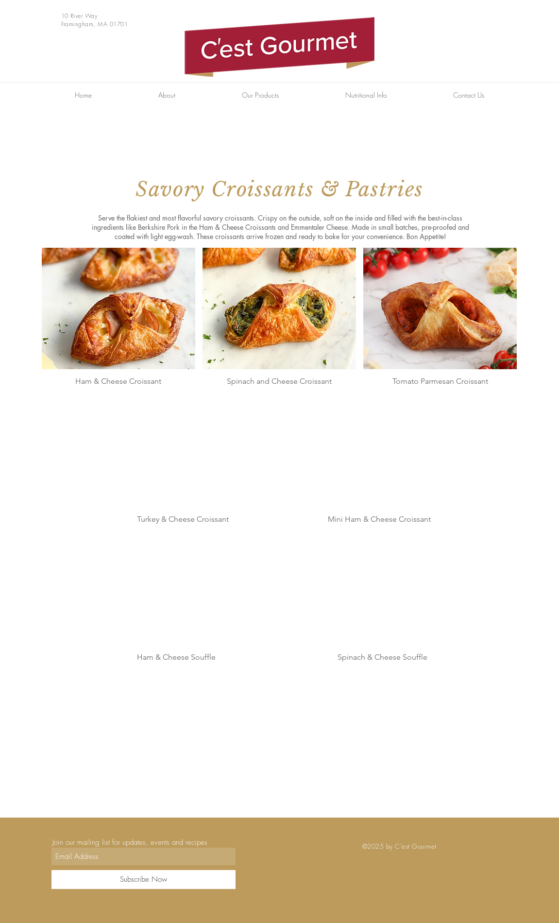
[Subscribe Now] (143, 879)
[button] (260, 95)
